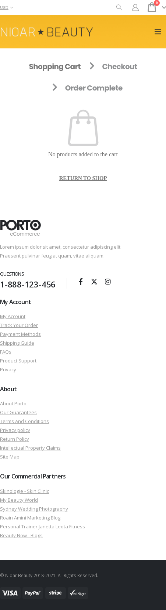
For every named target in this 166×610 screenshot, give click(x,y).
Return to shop (83, 178)
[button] (119, 7)
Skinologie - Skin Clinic (24, 491)
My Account (12, 316)
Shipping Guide (17, 343)
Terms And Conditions (24, 421)
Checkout (119, 66)
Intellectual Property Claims (30, 447)
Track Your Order (19, 325)
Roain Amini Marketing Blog (30, 517)
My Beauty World (19, 500)
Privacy (8, 369)
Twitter (94, 281)
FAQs (5, 351)
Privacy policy (15, 430)
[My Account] (135, 7)
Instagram (107, 281)
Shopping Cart (55, 66)
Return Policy (14, 439)
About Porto (13, 403)
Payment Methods (20, 334)
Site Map (10, 456)
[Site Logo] (46, 32)
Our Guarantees (18, 412)
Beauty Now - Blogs (21, 535)
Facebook (80, 281)
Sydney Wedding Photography (34, 508)
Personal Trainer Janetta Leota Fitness (42, 526)
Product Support (18, 360)
